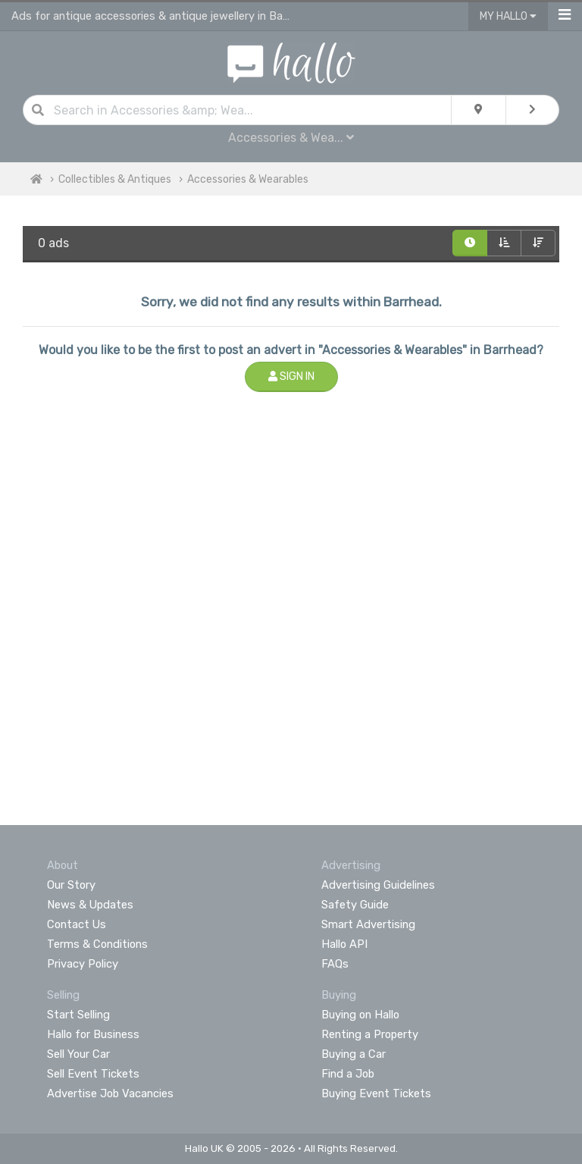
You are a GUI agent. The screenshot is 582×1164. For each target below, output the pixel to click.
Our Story (71, 885)
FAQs (335, 964)
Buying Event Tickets (376, 1093)
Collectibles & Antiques (114, 179)
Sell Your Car (78, 1054)
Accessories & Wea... (291, 137)
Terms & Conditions (97, 944)
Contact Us (76, 924)
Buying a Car (353, 1054)
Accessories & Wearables (247, 179)
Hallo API (344, 944)
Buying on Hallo (360, 1014)
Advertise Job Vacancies (110, 1093)
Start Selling (78, 1014)
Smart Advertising (368, 924)
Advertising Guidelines (378, 885)
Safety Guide (355, 904)
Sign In (291, 376)
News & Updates (90, 904)
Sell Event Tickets (93, 1074)
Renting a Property (369, 1034)
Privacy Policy (82, 964)
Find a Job (347, 1074)
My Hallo (508, 16)
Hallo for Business (93, 1034)
